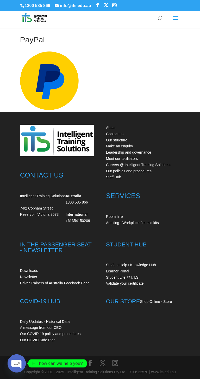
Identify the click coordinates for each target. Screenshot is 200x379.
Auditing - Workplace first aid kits (132, 223)
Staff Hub (113, 177)
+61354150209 (78, 221)
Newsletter (28, 277)
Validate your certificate (124, 283)
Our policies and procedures (129, 171)
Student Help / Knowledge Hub (131, 265)
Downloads (29, 271)
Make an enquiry (119, 146)
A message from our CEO (41, 327)
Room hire (114, 216)
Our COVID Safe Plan (37, 340)
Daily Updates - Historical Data (45, 321)
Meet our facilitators (122, 158)
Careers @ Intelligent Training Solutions (138, 165)
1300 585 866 (37, 5)
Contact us (114, 134)
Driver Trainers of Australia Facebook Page (55, 283)
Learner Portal (117, 271)
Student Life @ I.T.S (122, 277)
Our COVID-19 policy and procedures (50, 334)
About (111, 128)
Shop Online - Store (156, 301)
